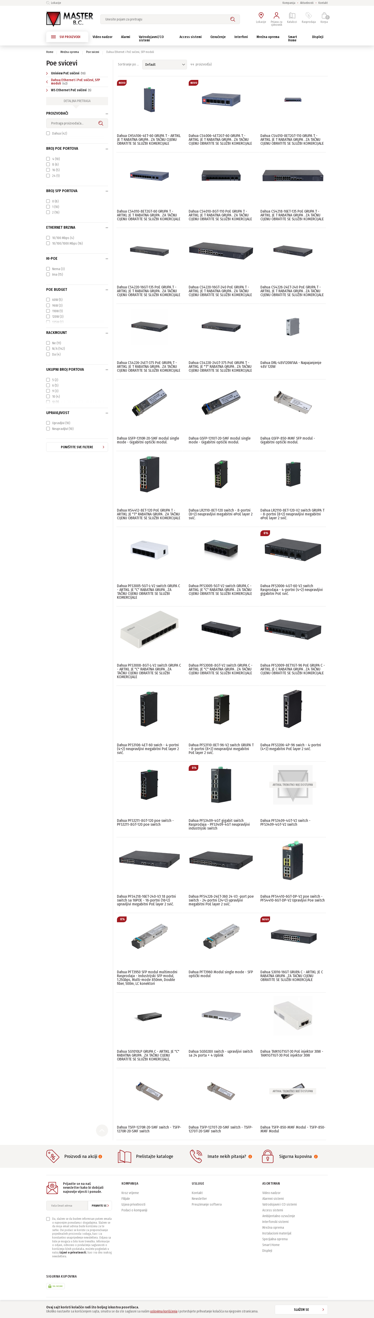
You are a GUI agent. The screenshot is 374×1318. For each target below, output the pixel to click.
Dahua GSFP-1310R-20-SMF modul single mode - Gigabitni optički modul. (148, 440)
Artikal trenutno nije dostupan (293, 784)
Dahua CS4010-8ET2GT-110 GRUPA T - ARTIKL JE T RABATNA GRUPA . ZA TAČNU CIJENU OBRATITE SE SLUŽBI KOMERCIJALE (292, 139)
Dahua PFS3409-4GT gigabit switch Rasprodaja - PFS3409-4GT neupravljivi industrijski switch (219, 824)
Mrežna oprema (69, 52)
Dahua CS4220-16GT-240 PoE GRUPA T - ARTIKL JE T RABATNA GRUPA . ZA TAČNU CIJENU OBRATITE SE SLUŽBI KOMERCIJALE (220, 291)
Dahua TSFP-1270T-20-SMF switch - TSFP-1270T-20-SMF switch (221, 1129)
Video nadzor (271, 1193)
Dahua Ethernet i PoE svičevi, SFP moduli (73, 81)
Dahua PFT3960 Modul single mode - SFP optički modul (221, 974)
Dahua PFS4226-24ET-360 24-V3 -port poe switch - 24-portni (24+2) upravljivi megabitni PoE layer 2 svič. (221, 900)
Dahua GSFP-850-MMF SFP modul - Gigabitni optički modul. (287, 440)
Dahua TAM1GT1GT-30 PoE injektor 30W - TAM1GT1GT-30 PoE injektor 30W (291, 1053)
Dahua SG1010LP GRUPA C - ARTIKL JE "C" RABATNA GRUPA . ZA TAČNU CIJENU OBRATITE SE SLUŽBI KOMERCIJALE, (148, 1055)
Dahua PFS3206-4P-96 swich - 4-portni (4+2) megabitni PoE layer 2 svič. (290, 747)
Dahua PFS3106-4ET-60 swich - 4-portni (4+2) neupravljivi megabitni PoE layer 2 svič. (148, 749)
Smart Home (271, 1245)
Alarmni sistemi (273, 1199)
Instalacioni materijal (276, 1233)
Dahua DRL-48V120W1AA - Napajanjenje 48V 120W (290, 364)
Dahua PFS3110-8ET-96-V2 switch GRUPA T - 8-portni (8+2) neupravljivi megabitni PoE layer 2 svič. (221, 749)
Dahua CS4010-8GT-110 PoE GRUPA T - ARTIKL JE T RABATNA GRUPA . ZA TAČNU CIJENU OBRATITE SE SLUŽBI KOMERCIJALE (220, 215)
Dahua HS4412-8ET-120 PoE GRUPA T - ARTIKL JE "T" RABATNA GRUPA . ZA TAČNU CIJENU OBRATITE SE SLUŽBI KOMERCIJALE (148, 514)
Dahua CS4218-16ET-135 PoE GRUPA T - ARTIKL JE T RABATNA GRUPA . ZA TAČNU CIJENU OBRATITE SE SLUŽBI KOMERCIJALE (292, 215)
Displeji (267, 1251)
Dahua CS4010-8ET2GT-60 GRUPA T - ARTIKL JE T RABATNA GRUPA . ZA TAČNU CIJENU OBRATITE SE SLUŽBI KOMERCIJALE (148, 215)
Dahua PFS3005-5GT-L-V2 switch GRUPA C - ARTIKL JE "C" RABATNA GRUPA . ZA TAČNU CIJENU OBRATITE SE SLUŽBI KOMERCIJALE (148, 592)
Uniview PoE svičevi (66, 73)
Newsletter (199, 1199)
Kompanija (289, 3)
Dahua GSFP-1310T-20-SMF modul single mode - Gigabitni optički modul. (220, 440)
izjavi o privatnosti (72, 1252)
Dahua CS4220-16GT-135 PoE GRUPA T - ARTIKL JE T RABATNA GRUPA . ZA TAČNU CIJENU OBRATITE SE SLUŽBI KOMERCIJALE (148, 291)
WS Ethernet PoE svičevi (69, 90)
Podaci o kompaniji (134, 1210)
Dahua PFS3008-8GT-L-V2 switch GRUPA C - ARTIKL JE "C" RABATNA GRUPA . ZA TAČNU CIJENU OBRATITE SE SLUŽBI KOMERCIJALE (149, 671)
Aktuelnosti (307, 3)
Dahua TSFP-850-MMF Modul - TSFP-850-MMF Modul (292, 1129)
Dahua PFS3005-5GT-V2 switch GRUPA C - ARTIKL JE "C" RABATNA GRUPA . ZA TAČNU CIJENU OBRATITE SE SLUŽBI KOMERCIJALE (220, 590)
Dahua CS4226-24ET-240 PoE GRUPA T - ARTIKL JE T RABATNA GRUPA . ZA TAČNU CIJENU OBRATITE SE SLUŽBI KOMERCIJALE (292, 291)
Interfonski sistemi (275, 1222)
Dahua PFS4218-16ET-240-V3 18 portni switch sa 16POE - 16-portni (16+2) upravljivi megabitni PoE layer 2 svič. (146, 900)
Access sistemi (272, 1210)
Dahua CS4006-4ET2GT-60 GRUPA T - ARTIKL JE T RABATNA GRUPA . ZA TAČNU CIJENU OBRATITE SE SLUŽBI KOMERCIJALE (220, 139)
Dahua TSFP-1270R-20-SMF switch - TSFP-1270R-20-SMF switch (149, 1129)
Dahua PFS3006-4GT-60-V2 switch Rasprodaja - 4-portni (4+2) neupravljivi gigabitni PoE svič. (291, 590)
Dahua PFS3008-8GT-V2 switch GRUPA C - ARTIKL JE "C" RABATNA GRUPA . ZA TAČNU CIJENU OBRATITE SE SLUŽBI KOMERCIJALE (220, 669)
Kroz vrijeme (130, 1193)
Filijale (126, 1199)
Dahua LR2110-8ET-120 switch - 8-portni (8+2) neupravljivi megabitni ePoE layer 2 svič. (220, 514)
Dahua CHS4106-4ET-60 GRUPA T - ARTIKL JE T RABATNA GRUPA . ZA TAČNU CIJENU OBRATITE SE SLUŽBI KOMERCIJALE (149, 139)
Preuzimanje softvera (207, 1204)
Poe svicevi (92, 52)
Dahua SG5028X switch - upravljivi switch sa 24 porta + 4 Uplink (221, 1053)
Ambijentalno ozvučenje (278, 1216)
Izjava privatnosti (133, 1204)
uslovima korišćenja (163, 1311)
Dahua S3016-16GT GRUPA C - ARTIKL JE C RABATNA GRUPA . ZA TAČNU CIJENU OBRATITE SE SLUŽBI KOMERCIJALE (291, 976)
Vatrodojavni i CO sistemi (279, 1204)
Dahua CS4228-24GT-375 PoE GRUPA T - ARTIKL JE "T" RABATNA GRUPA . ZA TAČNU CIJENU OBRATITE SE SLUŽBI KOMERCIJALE (220, 366)
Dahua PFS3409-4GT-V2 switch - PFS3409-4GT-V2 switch (285, 822)
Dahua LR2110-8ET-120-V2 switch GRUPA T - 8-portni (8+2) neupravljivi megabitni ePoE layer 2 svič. (292, 514)
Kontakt (323, 3)
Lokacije (53, 3)
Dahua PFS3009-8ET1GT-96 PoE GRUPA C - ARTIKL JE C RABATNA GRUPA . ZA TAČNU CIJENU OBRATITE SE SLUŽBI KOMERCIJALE (292, 669)
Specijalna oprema (275, 1239)
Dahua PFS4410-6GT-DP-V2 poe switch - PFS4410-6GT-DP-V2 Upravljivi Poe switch (292, 898)
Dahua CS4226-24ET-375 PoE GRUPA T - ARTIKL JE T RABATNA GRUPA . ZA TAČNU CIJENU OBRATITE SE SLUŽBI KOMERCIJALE (148, 366)
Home (49, 52)
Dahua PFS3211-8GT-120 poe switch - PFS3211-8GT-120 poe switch (145, 822)
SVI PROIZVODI (65, 36)
